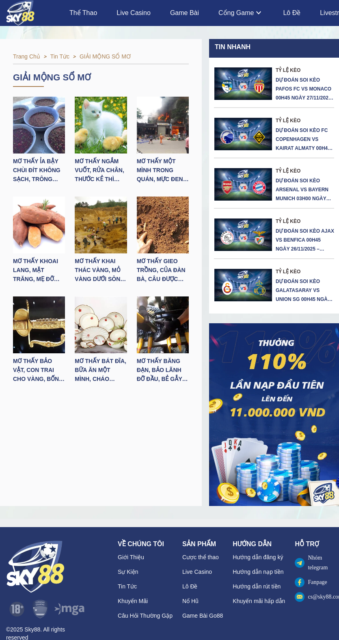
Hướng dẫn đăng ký (258, 557)
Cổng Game (240, 13)
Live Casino (134, 12)
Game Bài (184, 12)
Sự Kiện (128, 572)
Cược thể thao (200, 557)
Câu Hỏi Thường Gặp (145, 615)
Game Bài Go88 (202, 615)
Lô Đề (291, 12)
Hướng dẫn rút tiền (257, 586)
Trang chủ (26, 56)
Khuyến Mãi (133, 601)
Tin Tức (127, 586)
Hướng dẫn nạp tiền (258, 572)
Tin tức (59, 56)
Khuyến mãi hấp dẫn (259, 601)
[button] (274, 414)
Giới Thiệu (131, 557)
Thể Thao (83, 12)
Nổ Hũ (190, 601)
